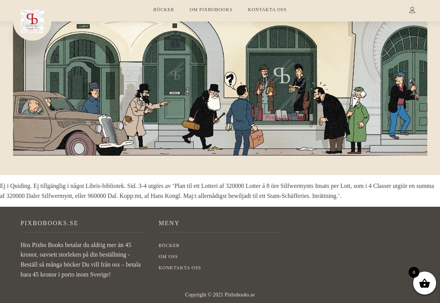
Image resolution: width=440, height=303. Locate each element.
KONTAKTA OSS (267, 9)
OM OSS (168, 256)
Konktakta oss (180, 267)
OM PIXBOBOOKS (211, 9)
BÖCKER (164, 9)
